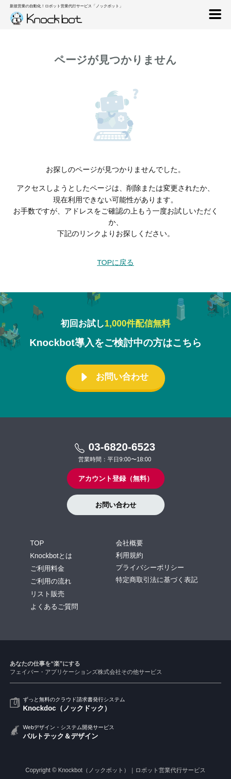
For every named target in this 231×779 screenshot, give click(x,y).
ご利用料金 (47, 568)
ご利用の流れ (50, 581)
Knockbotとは (51, 556)
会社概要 (129, 543)
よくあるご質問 (54, 606)
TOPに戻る (115, 262)
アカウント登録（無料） (115, 478)
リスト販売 (47, 594)
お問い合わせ (114, 377)
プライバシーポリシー (150, 567)
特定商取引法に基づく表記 (157, 580)
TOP (37, 543)
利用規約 (129, 555)
